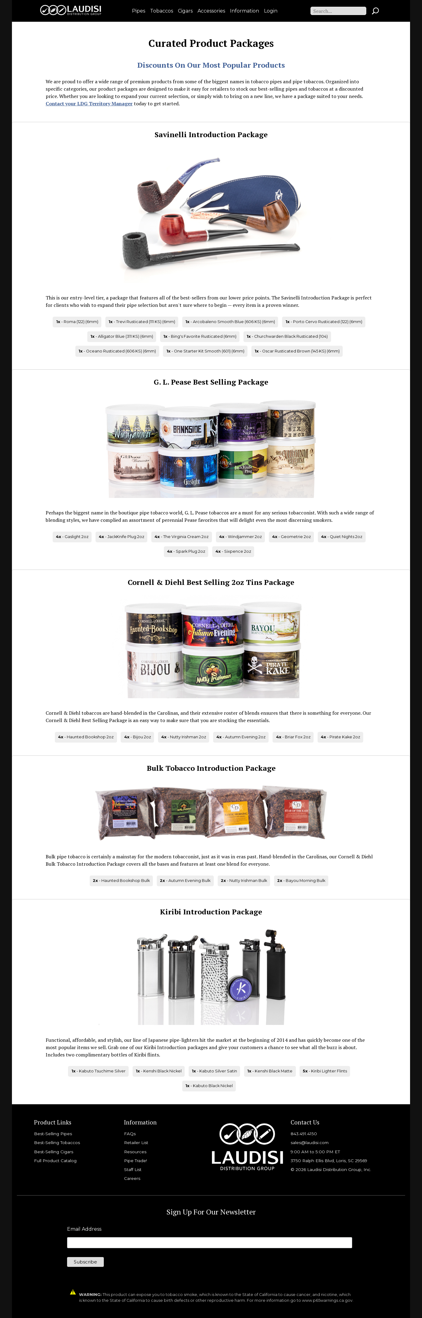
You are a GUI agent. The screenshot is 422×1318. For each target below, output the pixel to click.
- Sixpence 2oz (233, 551)
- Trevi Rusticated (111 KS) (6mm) (141, 321)
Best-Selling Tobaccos (57, 1142)
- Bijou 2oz (137, 737)
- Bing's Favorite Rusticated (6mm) (199, 336)
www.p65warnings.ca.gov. (327, 1300)
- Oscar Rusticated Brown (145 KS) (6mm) (297, 351)
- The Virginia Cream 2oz (181, 536)
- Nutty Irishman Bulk (244, 880)
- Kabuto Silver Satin (214, 1071)
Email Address (84, 1229)
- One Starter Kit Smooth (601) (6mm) (205, 351)
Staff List (132, 1169)
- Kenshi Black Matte (269, 1071)
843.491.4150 (304, 1133)
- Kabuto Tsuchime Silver (98, 1071)
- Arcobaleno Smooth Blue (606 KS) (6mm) (230, 321)
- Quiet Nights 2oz (341, 536)
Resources (135, 1151)
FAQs (130, 1133)
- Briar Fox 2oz (293, 737)
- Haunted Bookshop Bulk (121, 880)
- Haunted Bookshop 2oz (86, 737)
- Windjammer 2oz (240, 536)
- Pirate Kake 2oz (340, 737)
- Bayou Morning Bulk (301, 880)
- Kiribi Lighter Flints (325, 1071)
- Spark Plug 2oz (186, 551)
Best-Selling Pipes (53, 1133)
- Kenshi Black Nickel (159, 1071)
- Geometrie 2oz (291, 536)
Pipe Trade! (135, 1160)
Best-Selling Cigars (53, 1151)
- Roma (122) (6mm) (77, 321)
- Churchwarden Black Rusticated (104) (287, 336)
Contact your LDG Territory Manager (89, 103)
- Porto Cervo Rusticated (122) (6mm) (323, 321)
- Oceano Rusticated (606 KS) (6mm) (117, 351)
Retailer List (136, 1142)
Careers (132, 1178)
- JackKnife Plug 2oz (121, 536)
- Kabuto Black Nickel (209, 1085)
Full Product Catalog (55, 1160)
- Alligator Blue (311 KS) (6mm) (121, 336)
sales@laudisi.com (310, 1142)
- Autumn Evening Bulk (185, 880)
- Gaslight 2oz (72, 536)
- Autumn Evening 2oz (241, 737)
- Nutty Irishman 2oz (183, 737)
